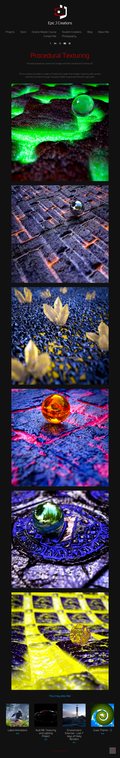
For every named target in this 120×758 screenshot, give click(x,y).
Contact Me (50, 36)
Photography (69, 36)
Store (23, 31)
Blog (89, 31)
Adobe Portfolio (63, 751)
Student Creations (72, 31)
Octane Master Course (44, 31)
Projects (10, 31)
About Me (103, 31)
